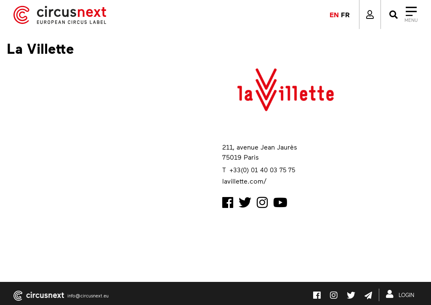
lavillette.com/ (244, 181)
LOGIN (402, 294)
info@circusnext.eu (88, 295)
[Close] (403, 15)
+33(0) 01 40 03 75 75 (262, 170)
